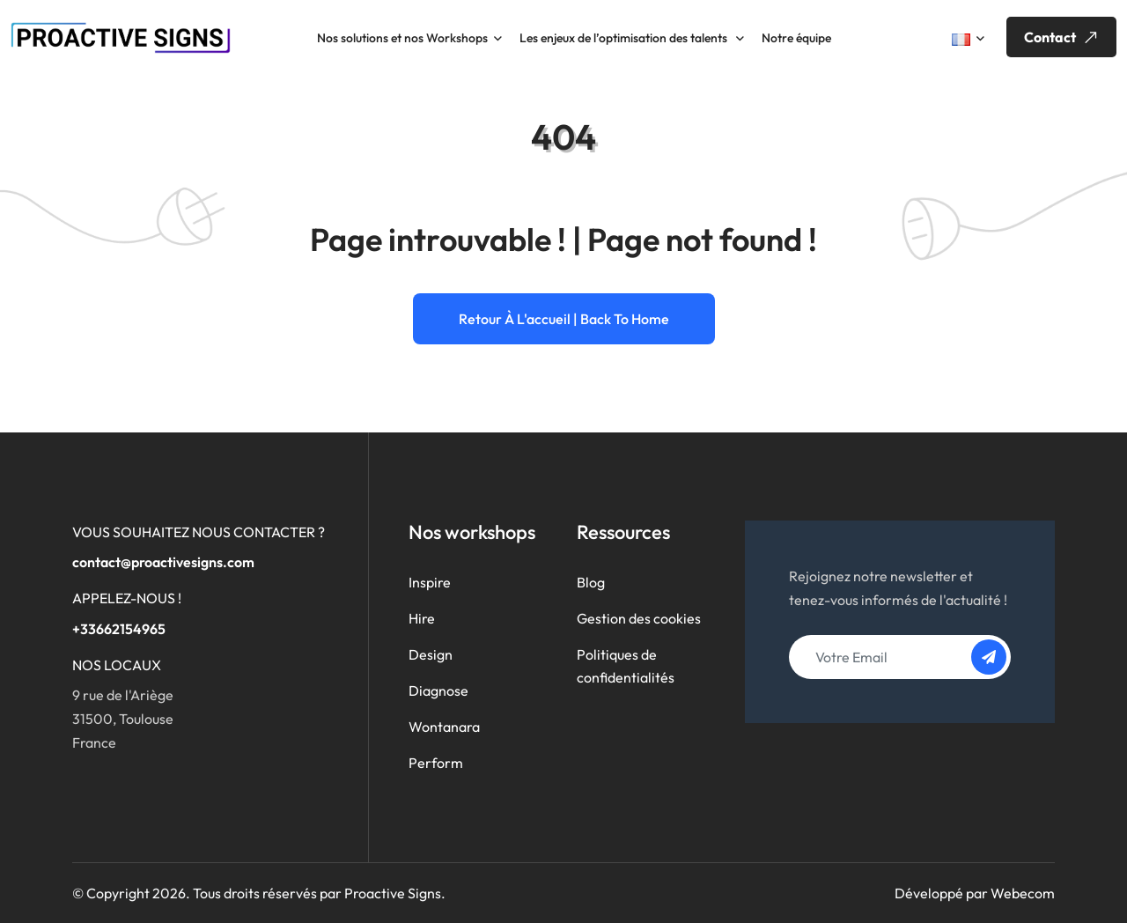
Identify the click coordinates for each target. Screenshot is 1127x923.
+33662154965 (119, 629)
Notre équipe (796, 38)
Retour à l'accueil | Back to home (564, 319)
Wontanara (444, 726)
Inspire (430, 582)
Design (431, 654)
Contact (1063, 37)
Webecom (1023, 893)
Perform (436, 763)
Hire (422, 618)
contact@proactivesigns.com (163, 562)
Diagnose (438, 690)
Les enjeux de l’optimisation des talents (624, 38)
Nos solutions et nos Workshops (402, 38)
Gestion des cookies (639, 618)
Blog (591, 582)
